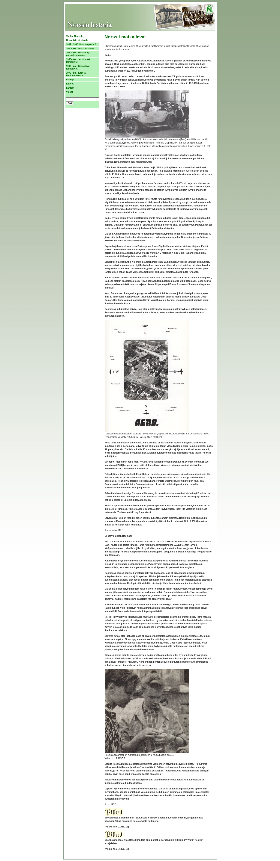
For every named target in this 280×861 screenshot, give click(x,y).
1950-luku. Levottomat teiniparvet (78, 60)
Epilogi (70, 79)
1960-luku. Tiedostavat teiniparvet (78, 67)
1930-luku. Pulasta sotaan (80, 48)
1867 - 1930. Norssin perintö (81, 44)
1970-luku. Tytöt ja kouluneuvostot (76, 74)
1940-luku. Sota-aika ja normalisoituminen (78, 54)
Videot (69, 92)
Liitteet (70, 83)
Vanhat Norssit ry (75, 36)
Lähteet (70, 88)
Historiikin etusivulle (77, 40)
